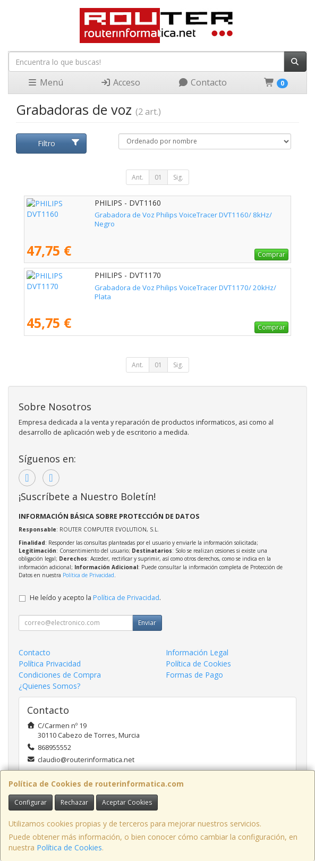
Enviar (147, 622)
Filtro (59, 143)
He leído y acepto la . (95, 597)
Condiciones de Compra (60, 675)
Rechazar (74, 802)
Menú (45, 82)
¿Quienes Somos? (49, 686)
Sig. (178, 177)
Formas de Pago (194, 675)
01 (158, 177)
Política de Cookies (69, 847)
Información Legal (197, 652)
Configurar (30, 802)
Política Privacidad (50, 664)
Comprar (271, 254)
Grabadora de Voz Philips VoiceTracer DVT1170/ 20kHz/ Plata (126, 287)
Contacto (202, 82)
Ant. (137, 177)
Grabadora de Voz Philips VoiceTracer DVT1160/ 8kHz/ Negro (126, 215)
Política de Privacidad (88, 575)
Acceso (120, 82)
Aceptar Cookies (127, 802)
